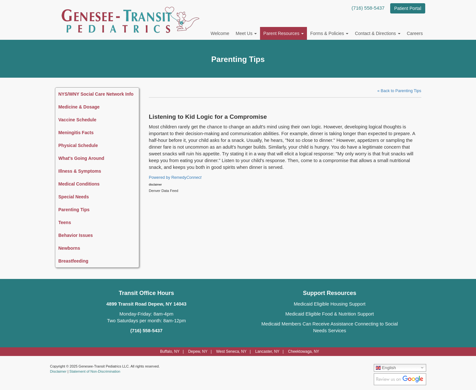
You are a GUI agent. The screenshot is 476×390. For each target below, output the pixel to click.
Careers (415, 33)
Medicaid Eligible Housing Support (329, 304)
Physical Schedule (78, 145)
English (386, 367)
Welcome (220, 33)
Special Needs (73, 196)
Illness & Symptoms (79, 171)
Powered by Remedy (175, 177)
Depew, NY (197, 351)
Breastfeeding (73, 261)
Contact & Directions (377, 33)
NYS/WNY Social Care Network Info (96, 94)
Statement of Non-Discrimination (94, 371)
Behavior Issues (75, 235)
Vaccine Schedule (77, 119)
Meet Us (246, 33)
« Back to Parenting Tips (399, 91)
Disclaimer (58, 371)
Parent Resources (283, 33)
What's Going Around (81, 158)
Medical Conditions (79, 183)
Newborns (69, 248)
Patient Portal (407, 8)
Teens (64, 222)
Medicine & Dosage (79, 106)
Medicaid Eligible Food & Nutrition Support (329, 313)
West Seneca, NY (231, 351)
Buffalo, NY (169, 351)
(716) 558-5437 (368, 8)
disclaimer (155, 184)
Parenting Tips (74, 209)
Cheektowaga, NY (303, 351)
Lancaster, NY (267, 351)
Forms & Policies (329, 33)
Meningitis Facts (76, 132)
